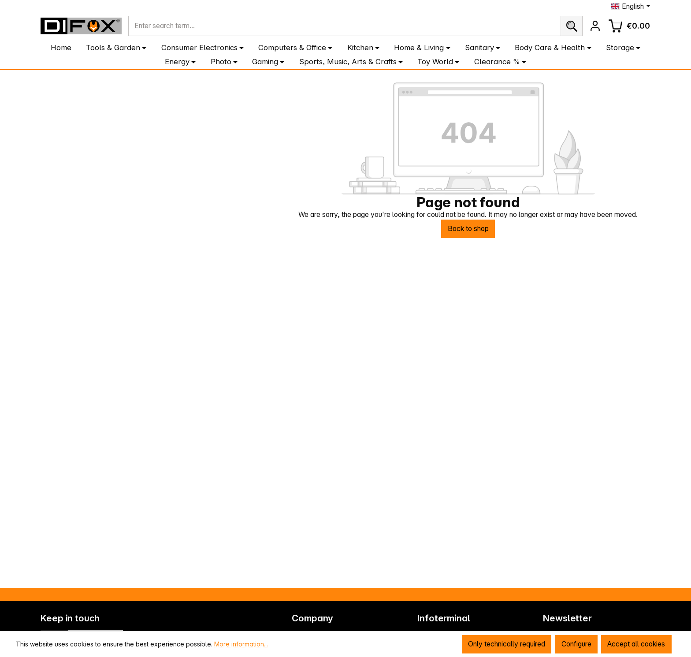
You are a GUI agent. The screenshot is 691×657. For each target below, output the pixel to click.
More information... (241, 643)
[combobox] (345, 26)
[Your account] (595, 26)
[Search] (571, 26)
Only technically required (505, 644)
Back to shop (468, 229)
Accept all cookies (636, 644)
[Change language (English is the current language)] (630, 6)
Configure (576, 644)
